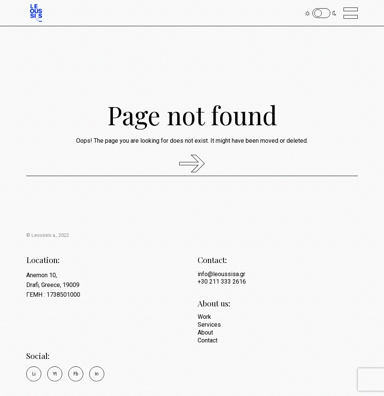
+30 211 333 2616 (222, 281)
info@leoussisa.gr (221, 274)
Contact (208, 340)
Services (209, 324)
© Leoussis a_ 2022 (47, 235)
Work (204, 316)
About (205, 332)
